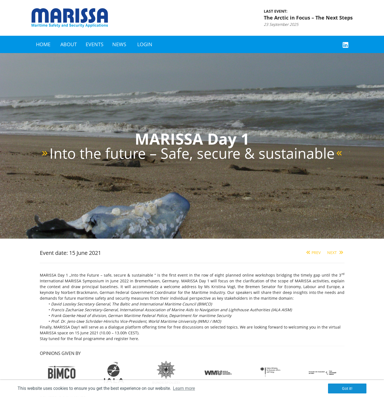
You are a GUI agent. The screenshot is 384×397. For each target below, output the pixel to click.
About (68, 44)
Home (43, 44)
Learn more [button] (184, 388)
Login (144, 44)
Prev (313, 252)
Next (335, 252)
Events (94, 44)
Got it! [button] (347, 388)
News (119, 44)
